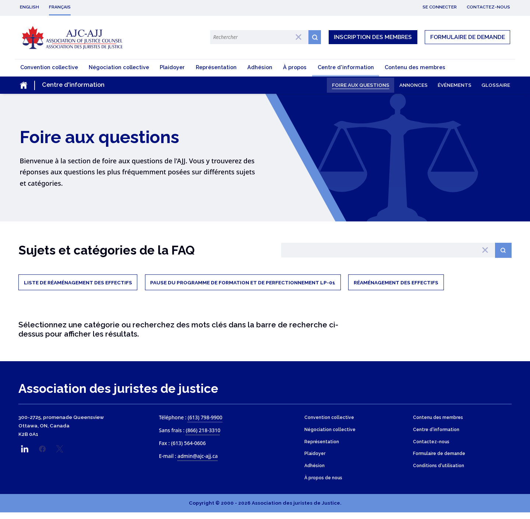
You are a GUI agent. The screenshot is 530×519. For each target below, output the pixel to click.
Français (60, 7)
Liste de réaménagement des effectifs (78, 288)
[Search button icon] (314, 37)
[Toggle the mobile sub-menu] (75, 86)
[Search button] (503, 255)
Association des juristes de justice (118, 395)
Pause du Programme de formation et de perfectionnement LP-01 (242, 288)
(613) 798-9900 (205, 423)
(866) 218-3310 (203, 436)
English (29, 7)
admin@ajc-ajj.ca (197, 462)
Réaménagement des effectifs (396, 288)
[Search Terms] (259, 37)
